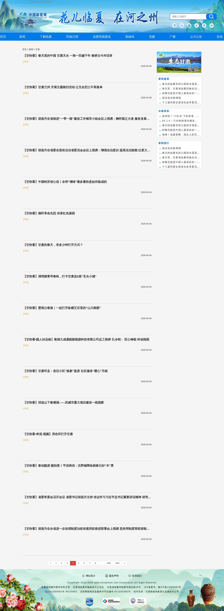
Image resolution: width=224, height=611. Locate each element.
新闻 (31, 49)
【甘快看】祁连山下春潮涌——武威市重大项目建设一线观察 (63, 402)
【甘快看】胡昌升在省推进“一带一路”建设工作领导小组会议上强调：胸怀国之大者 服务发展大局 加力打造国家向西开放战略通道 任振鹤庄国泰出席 (86, 119)
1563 (109, 563)
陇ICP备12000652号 (169, 587)
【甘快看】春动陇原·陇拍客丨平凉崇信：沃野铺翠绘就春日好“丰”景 (68, 465)
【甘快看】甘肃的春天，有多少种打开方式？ (53, 244)
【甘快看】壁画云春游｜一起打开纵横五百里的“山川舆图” (62, 308)
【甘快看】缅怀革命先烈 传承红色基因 (49, 213)
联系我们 (137, 576)
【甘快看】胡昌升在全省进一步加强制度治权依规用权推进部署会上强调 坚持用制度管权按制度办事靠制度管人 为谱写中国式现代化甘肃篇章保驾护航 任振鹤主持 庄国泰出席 (86, 529)
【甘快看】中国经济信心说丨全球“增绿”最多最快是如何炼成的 (65, 181)
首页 (24, 49)
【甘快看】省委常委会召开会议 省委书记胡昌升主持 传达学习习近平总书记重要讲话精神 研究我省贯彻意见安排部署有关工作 (87, 497)
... (101, 563)
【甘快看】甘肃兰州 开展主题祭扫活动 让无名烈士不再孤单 (62, 87)
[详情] (26, 61)
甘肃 (38, 49)
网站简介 (90, 576)
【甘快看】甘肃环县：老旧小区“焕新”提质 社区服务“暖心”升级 (65, 371)
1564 (117, 563)
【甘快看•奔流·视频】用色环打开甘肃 (48, 434)
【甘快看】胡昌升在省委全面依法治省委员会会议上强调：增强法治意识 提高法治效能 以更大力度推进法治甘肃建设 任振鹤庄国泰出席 (86, 150)
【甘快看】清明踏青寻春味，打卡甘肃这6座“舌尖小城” (59, 276)
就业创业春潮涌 (171, 98)
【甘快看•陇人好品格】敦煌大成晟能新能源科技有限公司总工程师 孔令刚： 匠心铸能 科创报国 (86, 339)
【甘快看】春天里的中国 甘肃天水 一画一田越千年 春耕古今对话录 (67, 55)
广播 (172, 36)
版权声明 (114, 576)
